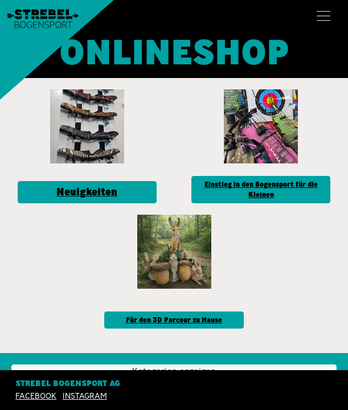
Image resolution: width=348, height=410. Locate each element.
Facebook (35, 396)
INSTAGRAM (85, 396)
